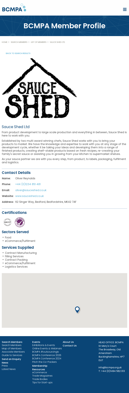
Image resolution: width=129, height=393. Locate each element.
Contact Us (70, 345)
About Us (68, 342)
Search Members (19, 42)
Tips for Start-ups (42, 382)
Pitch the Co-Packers (44, 362)
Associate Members (13, 351)
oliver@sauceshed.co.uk (30, 190)
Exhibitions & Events (43, 345)
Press (5, 365)
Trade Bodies (40, 379)
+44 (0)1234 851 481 (28, 184)
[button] (78, 310)
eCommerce (39, 372)
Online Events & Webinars (47, 348)
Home (4, 42)
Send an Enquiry (11, 359)
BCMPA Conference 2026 (46, 355)
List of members (38, 42)
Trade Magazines (42, 375)
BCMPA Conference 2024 (46, 358)
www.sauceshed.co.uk (29, 196)
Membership (39, 366)
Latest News (9, 369)
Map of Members (12, 348)
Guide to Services (12, 355)
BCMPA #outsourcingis (45, 351)
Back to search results (18, 53)
